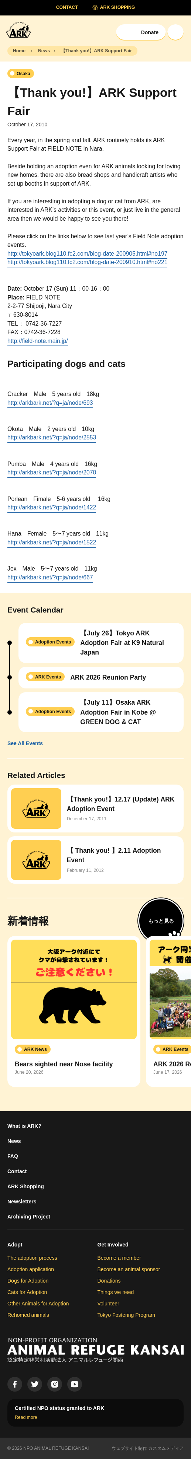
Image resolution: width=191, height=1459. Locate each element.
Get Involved (113, 1245)
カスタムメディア (166, 1448)
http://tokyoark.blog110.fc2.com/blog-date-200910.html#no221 (87, 262)
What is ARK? (24, 1126)
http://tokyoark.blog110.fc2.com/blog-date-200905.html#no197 (87, 253)
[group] (73, 1011)
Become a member (119, 1258)
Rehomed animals (28, 1315)
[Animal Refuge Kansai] (20, 29)
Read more (26, 1417)
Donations (109, 1281)
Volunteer (108, 1304)
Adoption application (30, 1269)
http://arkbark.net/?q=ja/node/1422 (51, 507)
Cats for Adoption (27, 1292)
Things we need (116, 1292)
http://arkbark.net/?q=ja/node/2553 (51, 437)
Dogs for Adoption (27, 1281)
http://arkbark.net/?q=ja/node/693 (50, 403)
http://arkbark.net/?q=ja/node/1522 (51, 542)
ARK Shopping (25, 1186)
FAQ (12, 1156)
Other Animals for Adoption (38, 1304)
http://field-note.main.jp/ (37, 341)
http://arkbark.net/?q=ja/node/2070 (51, 472)
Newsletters (22, 1201)
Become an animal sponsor (129, 1269)
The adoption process (32, 1258)
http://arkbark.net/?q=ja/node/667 (50, 577)
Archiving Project (28, 1217)
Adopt (14, 1245)
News (14, 1141)
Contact (17, 1171)
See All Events (25, 743)
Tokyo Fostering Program (126, 1315)
